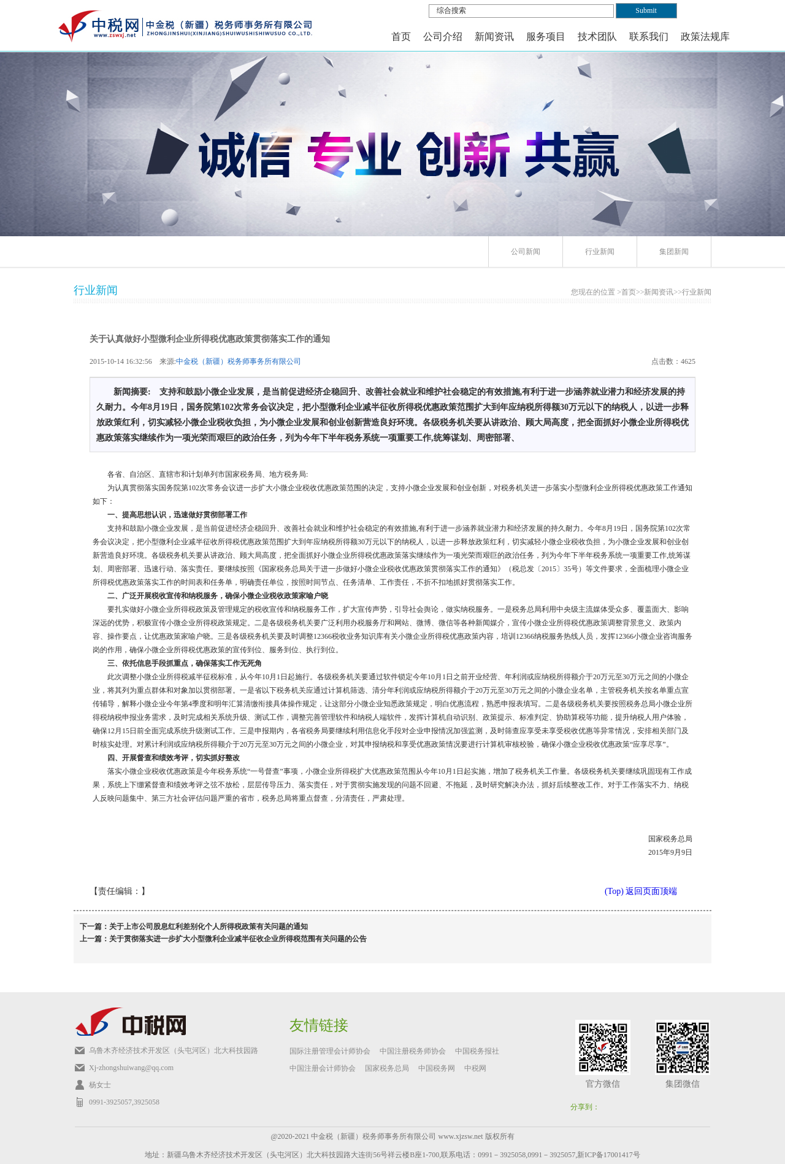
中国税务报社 (477, 1051)
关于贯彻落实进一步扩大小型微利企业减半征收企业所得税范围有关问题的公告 (238, 939)
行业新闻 (600, 251)
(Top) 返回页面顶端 (641, 891)
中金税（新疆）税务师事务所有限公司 (238, 361)
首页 (401, 36)
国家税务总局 (387, 1068)
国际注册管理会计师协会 (329, 1051)
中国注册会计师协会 (322, 1068)
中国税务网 (436, 1068)
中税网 (475, 1068)
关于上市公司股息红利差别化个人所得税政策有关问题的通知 (208, 926)
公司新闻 (525, 251)
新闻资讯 (658, 292)
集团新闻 (674, 251)
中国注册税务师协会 (413, 1051)
